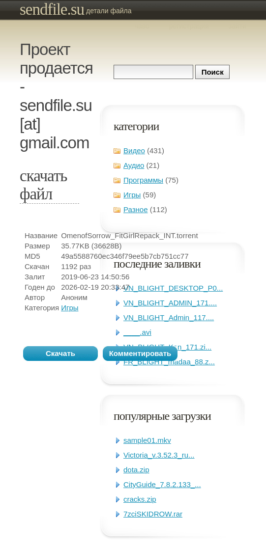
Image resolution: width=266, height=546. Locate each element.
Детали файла (109, 11)
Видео (134, 150)
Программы (143, 180)
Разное (135, 209)
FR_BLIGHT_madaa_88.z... (169, 361)
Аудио (133, 165)
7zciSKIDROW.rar (152, 514)
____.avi (137, 332)
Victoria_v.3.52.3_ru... (159, 455)
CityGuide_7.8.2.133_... (162, 484)
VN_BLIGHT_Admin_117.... (168, 317)
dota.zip (136, 469)
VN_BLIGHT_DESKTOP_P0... (173, 288)
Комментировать (140, 353)
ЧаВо (142, 26)
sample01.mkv (147, 440)
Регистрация (189, 26)
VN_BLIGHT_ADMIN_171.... (170, 303)
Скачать (60, 353)
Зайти (237, 26)
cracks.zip (139, 499)
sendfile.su (52, 9)
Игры (132, 195)
